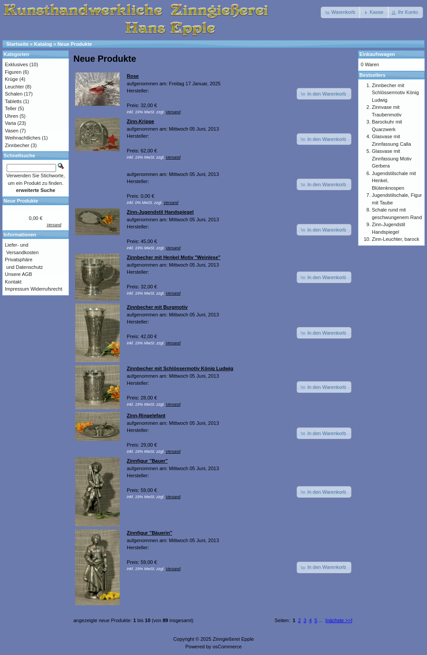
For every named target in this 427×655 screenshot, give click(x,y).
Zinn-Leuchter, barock (395, 239)
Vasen (11, 130)
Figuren (13, 72)
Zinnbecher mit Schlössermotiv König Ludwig (395, 93)
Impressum (17, 289)
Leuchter (14, 86)
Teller (10, 108)
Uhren (11, 116)
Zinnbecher (17, 145)
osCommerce (227, 646)
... (320, 620)
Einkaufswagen (377, 54)
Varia (10, 123)
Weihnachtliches (22, 137)
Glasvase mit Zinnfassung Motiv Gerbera (391, 158)
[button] (340, 12)
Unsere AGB (18, 274)
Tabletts (13, 101)
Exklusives (16, 64)
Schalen (14, 93)
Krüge (11, 79)
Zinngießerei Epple (233, 639)
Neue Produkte (74, 44)
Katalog (43, 44)
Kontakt (13, 281)
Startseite (17, 44)
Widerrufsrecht (46, 289)
